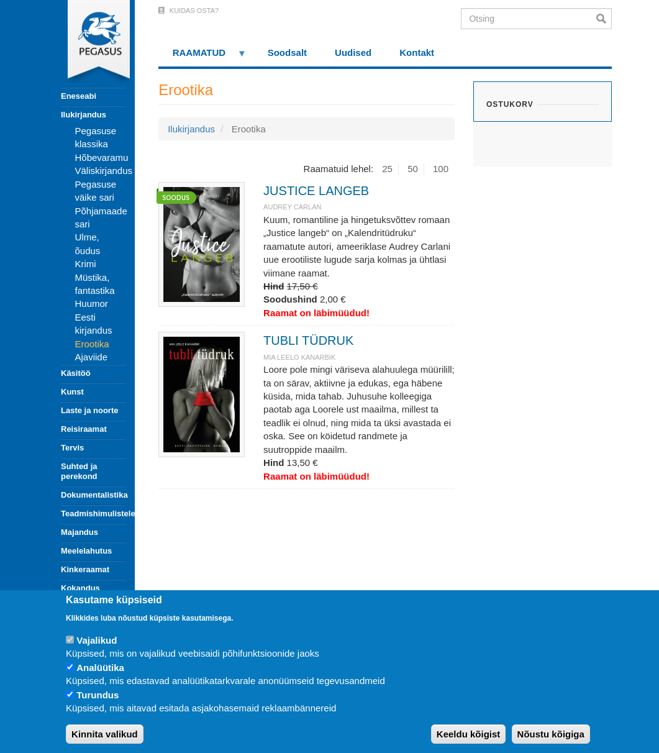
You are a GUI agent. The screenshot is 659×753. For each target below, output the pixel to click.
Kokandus (80, 588)
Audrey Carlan (292, 207)
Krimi (85, 263)
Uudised (353, 52)
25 (387, 168)
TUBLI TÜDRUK (308, 340)
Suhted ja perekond (79, 471)
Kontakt (416, 52)
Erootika (92, 344)
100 (440, 168)
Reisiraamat (84, 429)
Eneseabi (78, 96)
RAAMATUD (202, 56)
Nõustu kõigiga (550, 734)
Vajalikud (96, 640)
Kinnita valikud (104, 734)
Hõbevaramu (102, 157)
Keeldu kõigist (469, 734)
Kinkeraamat (85, 569)
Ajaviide (91, 357)
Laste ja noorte (89, 410)
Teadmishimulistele (93, 513)
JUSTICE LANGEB (316, 191)
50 (412, 168)
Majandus (79, 532)
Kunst (72, 391)
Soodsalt (287, 52)
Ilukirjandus (83, 114)
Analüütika (100, 667)
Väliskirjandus (104, 170)
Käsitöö (76, 373)
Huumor (91, 303)
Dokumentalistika (93, 495)
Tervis (72, 447)
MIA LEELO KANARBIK (299, 357)
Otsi (604, 18)
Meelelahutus (86, 550)
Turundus (97, 695)
